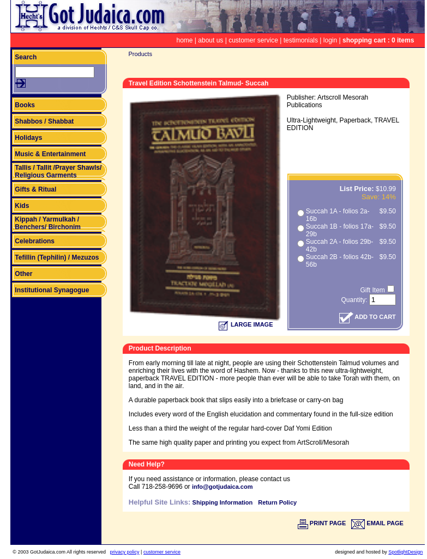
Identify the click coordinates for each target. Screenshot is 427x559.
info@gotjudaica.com (222, 486)
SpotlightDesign (405, 552)
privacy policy (125, 552)
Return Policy (277, 502)
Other (23, 274)
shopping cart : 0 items (378, 40)
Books (25, 105)
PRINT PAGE (322, 523)
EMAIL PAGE (377, 523)
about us (210, 40)
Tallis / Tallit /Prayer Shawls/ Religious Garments (58, 171)
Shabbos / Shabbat (44, 121)
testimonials (301, 40)
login (330, 40)
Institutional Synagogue (52, 290)
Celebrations (35, 241)
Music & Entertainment (50, 154)
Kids (22, 206)
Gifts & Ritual (35, 189)
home (184, 40)
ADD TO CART (367, 317)
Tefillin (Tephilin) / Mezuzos (57, 257)
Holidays (28, 138)
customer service (253, 40)
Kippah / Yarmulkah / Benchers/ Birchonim (48, 223)
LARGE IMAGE (246, 324)
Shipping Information (223, 502)
